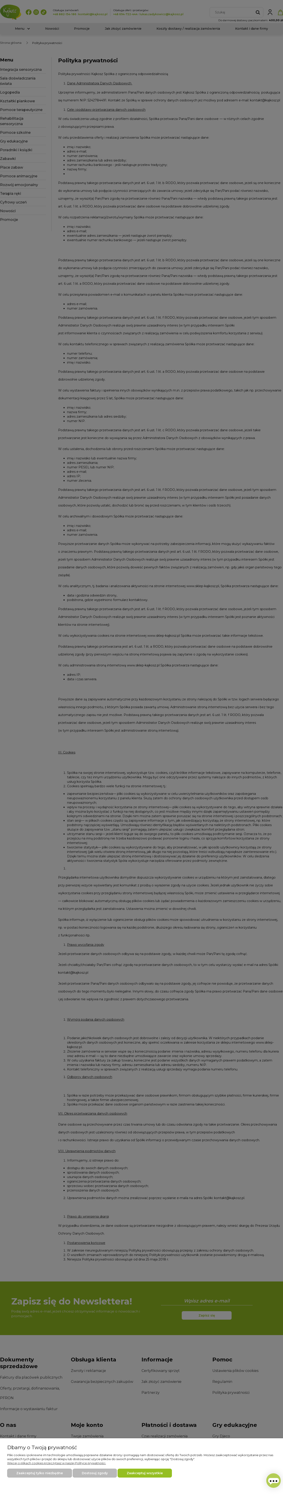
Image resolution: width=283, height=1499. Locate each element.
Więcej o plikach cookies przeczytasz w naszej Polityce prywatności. (56, 1463)
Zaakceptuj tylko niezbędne (39, 1473)
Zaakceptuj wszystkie (145, 1473)
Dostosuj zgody (95, 1473)
